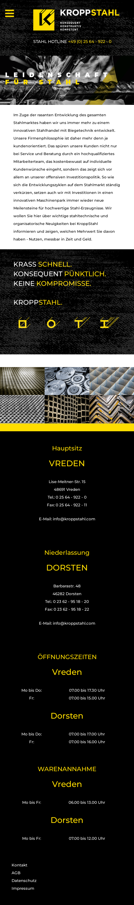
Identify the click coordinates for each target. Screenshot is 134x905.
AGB (16, 872)
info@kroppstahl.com (74, 518)
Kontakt (19, 865)
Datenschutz (24, 880)
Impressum (23, 888)
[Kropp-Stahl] (79, 20)
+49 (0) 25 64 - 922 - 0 (90, 41)
